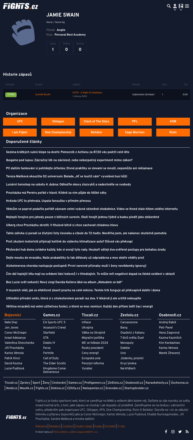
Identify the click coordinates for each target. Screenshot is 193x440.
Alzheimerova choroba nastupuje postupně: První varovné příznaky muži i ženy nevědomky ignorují (76, 266)
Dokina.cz (58, 388)
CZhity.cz (73, 388)
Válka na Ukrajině (93, 333)
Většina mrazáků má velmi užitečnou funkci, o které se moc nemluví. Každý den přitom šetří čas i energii (79, 307)
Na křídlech (128, 369)
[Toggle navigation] (187, 6)
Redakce (54, 427)
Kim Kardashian (169, 343)
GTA (46, 338)
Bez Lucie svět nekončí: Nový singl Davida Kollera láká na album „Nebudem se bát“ (64, 282)
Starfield (49, 333)
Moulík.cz (26, 388)
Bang (123, 328)
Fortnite (48, 353)
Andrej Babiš (167, 322)
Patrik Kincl (12, 358)
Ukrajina (87, 328)
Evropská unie (91, 358)
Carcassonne (129, 322)
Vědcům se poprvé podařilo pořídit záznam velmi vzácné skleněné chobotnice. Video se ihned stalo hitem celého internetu (92, 209)
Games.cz (75, 383)
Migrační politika (93, 338)
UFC (20, 122)
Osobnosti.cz (134, 383)
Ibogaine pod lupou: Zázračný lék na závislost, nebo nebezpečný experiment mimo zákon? (69, 160)
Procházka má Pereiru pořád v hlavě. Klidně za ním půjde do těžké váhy (56, 193)
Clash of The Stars (96, 122)
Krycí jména (128, 363)
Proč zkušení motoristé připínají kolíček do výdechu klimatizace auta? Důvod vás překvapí (69, 242)
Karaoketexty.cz (157, 383)
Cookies (67, 427)
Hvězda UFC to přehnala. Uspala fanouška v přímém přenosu (48, 201)
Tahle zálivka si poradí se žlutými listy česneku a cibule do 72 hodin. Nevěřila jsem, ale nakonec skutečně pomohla (86, 233)
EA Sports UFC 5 (54, 322)
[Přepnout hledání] (169, 6)
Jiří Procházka (14, 348)
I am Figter (20, 132)
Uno (123, 353)
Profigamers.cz (95, 383)
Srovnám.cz (113, 388)
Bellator (96, 132)
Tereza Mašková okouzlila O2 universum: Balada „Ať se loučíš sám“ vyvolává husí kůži (66, 176)
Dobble (125, 348)
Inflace (86, 322)
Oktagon (58, 122)
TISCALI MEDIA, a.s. (62, 432)
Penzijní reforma (93, 363)
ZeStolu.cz (115, 383)
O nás (121, 427)
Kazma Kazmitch (170, 338)
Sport (36, 383)
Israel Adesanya (15, 338)
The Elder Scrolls (54, 363)
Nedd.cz (12, 388)
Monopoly (127, 343)
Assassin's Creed (54, 328)
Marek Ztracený (169, 353)
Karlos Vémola (14, 353)
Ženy (46, 383)
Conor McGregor (16, 333)
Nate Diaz (11, 322)
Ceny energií (90, 353)
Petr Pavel (166, 328)
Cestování (59, 383)
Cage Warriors (135, 132)
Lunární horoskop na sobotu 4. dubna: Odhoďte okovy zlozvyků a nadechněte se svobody (68, 185)
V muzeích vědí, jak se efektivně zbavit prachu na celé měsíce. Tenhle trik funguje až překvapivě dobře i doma (83, 290)
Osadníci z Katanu (132, 333)
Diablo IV (49, 343)
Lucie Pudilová (14, 369)
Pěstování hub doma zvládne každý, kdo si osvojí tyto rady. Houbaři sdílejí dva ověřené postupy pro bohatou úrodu (86, 250)
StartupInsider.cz (136, 388)
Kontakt (110, 427)
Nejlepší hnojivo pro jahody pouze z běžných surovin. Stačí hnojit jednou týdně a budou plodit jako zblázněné (82, 217)
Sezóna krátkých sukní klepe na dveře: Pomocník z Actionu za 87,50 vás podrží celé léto (67, 152)
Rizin (173, 132)
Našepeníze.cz (93, 388)
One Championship (58, 132)
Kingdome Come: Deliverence (54, 370)
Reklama (41, 427)
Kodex (99, 427)
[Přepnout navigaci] (175, 6)
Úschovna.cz (180, 383)
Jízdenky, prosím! (132, 358)
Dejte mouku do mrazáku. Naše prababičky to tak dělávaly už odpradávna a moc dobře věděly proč (75, 258)
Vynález (87, 369)
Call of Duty (51, 358)
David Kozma (13, 363)
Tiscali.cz (11, 383)
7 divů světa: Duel (132, 338)
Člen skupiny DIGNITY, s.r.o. (85, 432)
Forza (47, 348)
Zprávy (25, 383)
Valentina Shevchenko (19, 343)
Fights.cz (42, 388)
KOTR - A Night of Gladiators (87, 92)
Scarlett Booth (43, 94)
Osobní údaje (83, 427)
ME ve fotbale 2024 (95, 343)
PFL (135, 122)
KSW (173, 122)
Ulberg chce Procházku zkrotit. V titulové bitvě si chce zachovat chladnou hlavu (62, 225)
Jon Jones (11, 328)
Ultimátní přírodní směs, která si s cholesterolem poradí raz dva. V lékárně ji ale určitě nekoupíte (73, 298)
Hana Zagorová (169, 333)
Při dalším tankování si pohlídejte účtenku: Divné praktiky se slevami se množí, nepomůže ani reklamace (79, 168)
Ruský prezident (92, 348)
